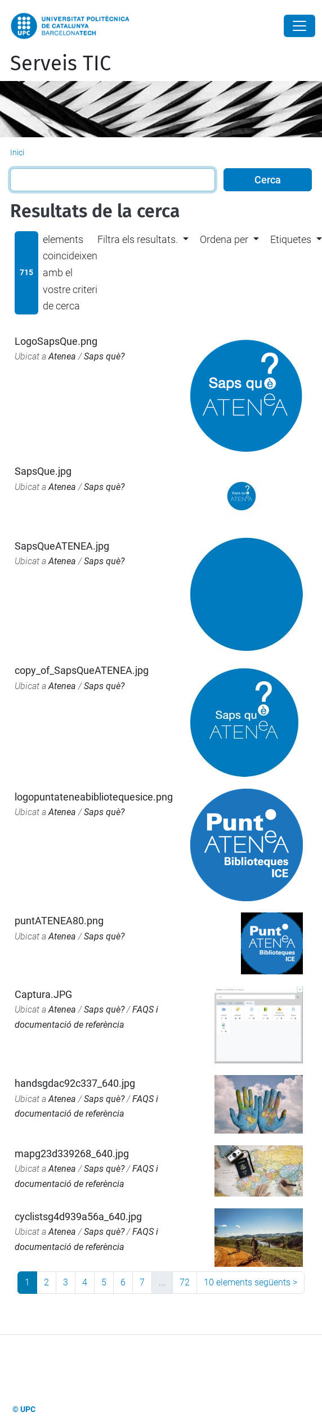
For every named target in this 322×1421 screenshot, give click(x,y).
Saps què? (104, 356)
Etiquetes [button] (290, 239)
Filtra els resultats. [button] (137, 239)
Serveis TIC (60, 63)
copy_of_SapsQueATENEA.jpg (82, 670)
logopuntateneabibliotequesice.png (94, 797)
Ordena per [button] (224, 239)
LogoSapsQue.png (56, 341)
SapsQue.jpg (43, 471)
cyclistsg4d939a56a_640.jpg (78, 1216)
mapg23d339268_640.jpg (72, 1153)
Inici (17, 152)
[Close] (299, 26)
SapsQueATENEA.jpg (62, 546)
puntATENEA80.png (59, 921)
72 (185, 1282)
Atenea (62, 356)
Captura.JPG (43, 994)
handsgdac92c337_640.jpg (75, 1083)
